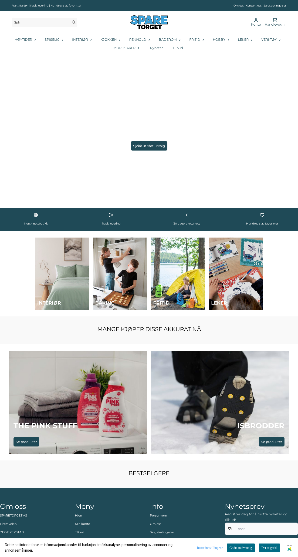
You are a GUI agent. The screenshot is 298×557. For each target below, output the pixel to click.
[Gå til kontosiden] (256, 22)
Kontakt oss (254, 5)
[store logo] (149, 22)
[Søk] (45, 22)
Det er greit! (269, 548)
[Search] (74, 22)
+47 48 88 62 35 (16, 515)
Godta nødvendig (241, 548)
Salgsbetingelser (275, 5)
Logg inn (81, 515)
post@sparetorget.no (16, 524)
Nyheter (156, 48)
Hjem (79, 482)
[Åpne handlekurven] (274, 22)
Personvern (158, 482)
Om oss (239, 5)
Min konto (82, 490)
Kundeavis (158, 507)
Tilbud (178, 48)
